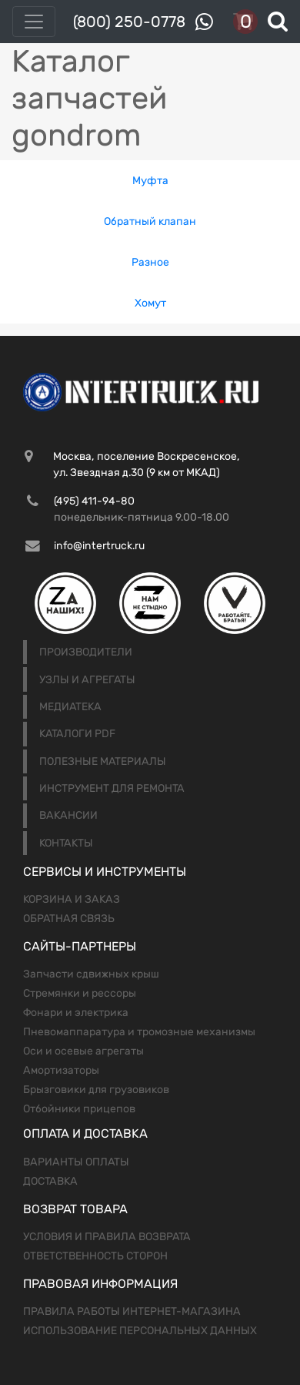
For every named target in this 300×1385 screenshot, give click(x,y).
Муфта (150, 180)
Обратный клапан (150, 221)
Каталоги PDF (77, 733)
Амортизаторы (61, 1070)
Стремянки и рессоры (79, 993)
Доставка (50, 1181)
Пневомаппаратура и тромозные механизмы (139, 1031)
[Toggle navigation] (33, 21)
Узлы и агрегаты (87, 679)
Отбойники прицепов (79, 1108)
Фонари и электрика (75, 1012)
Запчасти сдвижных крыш (91, 974)
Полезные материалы (102, 761)
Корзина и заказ (71, 899)
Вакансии (68, 815)
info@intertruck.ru (99, 545)
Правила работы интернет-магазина (132, 1311)
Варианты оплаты (76, 1162)
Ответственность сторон (95, 1256)
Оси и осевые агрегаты (83, 1051)
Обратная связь (69, 918)
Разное (150, 262)
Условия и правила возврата (107, 1236)
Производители (85, 652)
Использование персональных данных (140, 1330)
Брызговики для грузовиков (96, 1089)
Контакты (66, 843)
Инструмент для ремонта (112, 788)
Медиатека (70, 706)
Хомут (150, 303)
